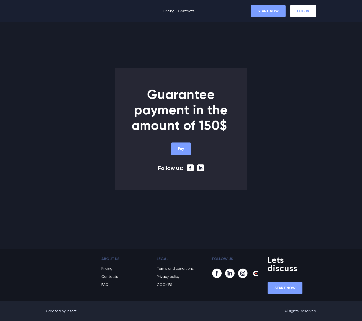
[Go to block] (70, 262)
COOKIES (164, 284)
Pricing (169, 11)
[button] (268, 11)
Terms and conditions (175, 268)
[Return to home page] (67, 11)
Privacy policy (168, 276)
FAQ (105, 284)
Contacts (186, 11)
